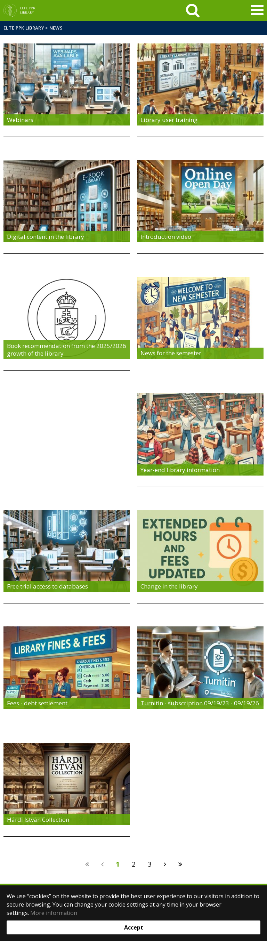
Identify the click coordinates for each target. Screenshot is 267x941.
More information (53, 913)
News (56, 28)
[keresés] (193, 10)
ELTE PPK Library (23, 28)
